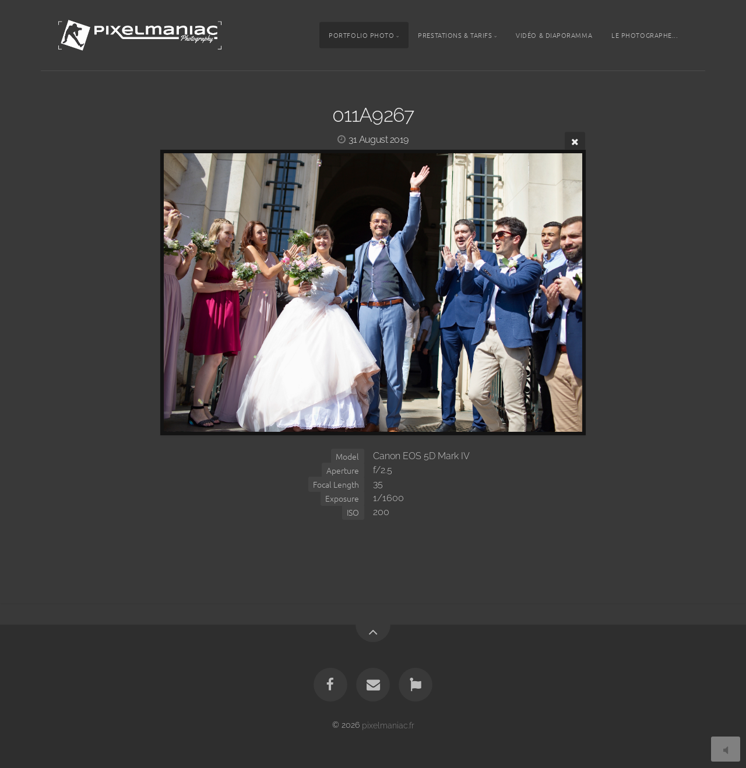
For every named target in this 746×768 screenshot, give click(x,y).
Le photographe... (644, 35)
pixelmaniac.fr (388, 725)
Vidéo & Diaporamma (554, 35)
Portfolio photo (361, 35)
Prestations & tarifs (455, 35)
